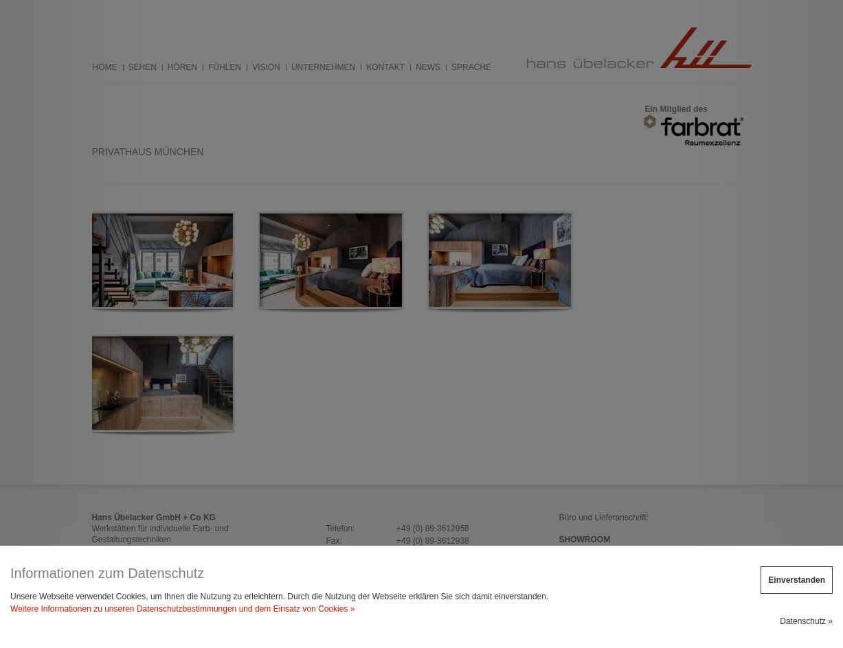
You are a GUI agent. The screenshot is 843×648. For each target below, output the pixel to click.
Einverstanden (796, 580)
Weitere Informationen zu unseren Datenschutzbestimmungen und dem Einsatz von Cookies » (182, 609)
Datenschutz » (806, 621)
